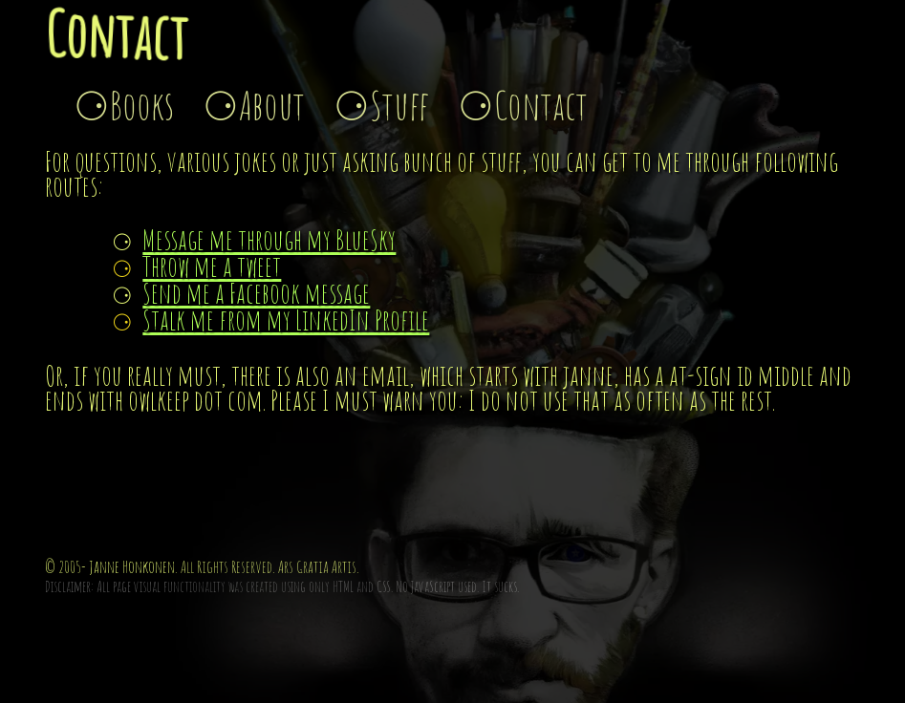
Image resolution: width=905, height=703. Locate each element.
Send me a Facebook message (256, 292)
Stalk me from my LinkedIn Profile (285, 319)
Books (142, 104)
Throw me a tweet (211, 266)
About (272, 104)
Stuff (399, 104)
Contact (541, 104)
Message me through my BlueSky (269, 239)
